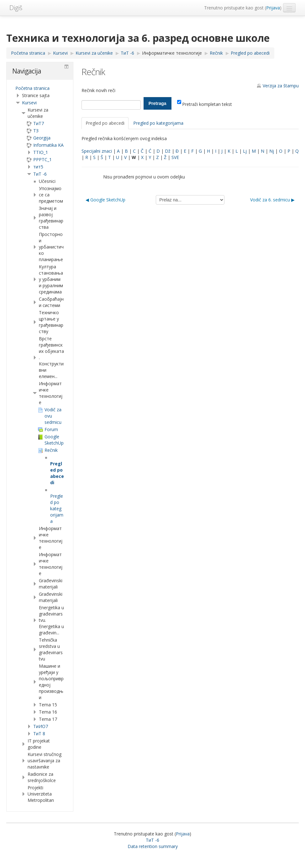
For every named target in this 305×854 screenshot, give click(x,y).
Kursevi (29, 103)
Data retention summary (153, 846)
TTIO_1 (40, 152)
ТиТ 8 (39, 733)
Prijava (273, 8)
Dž (168, 151)
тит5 (38, 167)
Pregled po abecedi (105, 123)
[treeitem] (39, 88)
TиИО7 (40, 726)
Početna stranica (32, 88)
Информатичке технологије (172, 53)
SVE (175, 157)
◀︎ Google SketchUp (105, 200)
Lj (245, 151)
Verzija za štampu (281, 86)
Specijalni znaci (97, 151)
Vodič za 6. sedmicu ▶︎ (272, 200)
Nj (271, 151)
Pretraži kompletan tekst (204, 104)
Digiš (15, 7)
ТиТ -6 (40, 174)
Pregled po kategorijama (158, 123)
